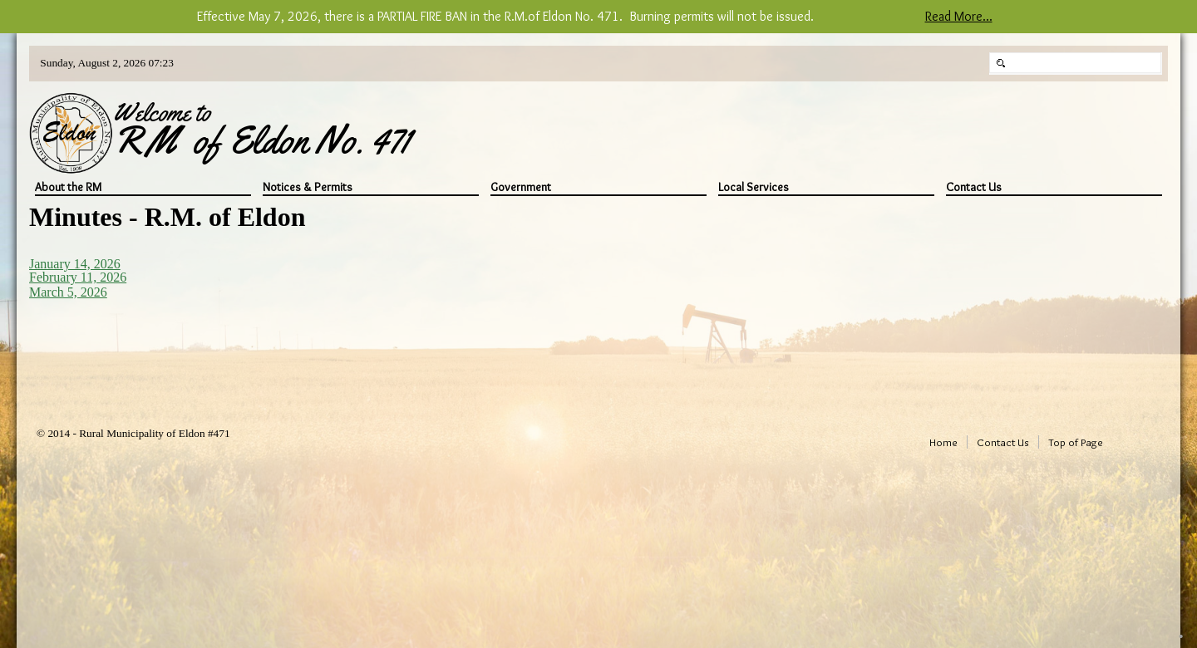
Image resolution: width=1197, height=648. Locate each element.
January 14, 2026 (75, 264)
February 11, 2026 (77, 277)
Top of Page (1075, 442)
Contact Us (974, 187)
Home (943, 442)
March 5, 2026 (68, 292)
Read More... (959, 16)
